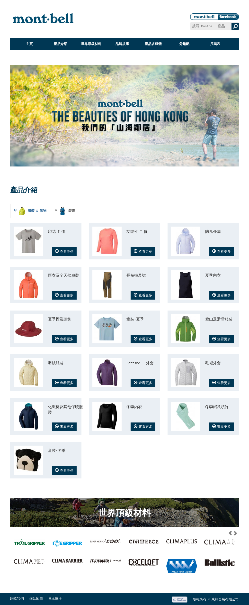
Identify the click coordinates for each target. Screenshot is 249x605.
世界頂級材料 (91, 44)
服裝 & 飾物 (29, 211)
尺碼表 (215, 44)
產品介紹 (60, 44)
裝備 (65, 211)
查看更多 (64, 251)
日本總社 (55, 599)
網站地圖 (36, 599)
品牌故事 (122, 44)
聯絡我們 (17, 599)
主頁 (29, 44)
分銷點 (184, 44)
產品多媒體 (153, 44)
